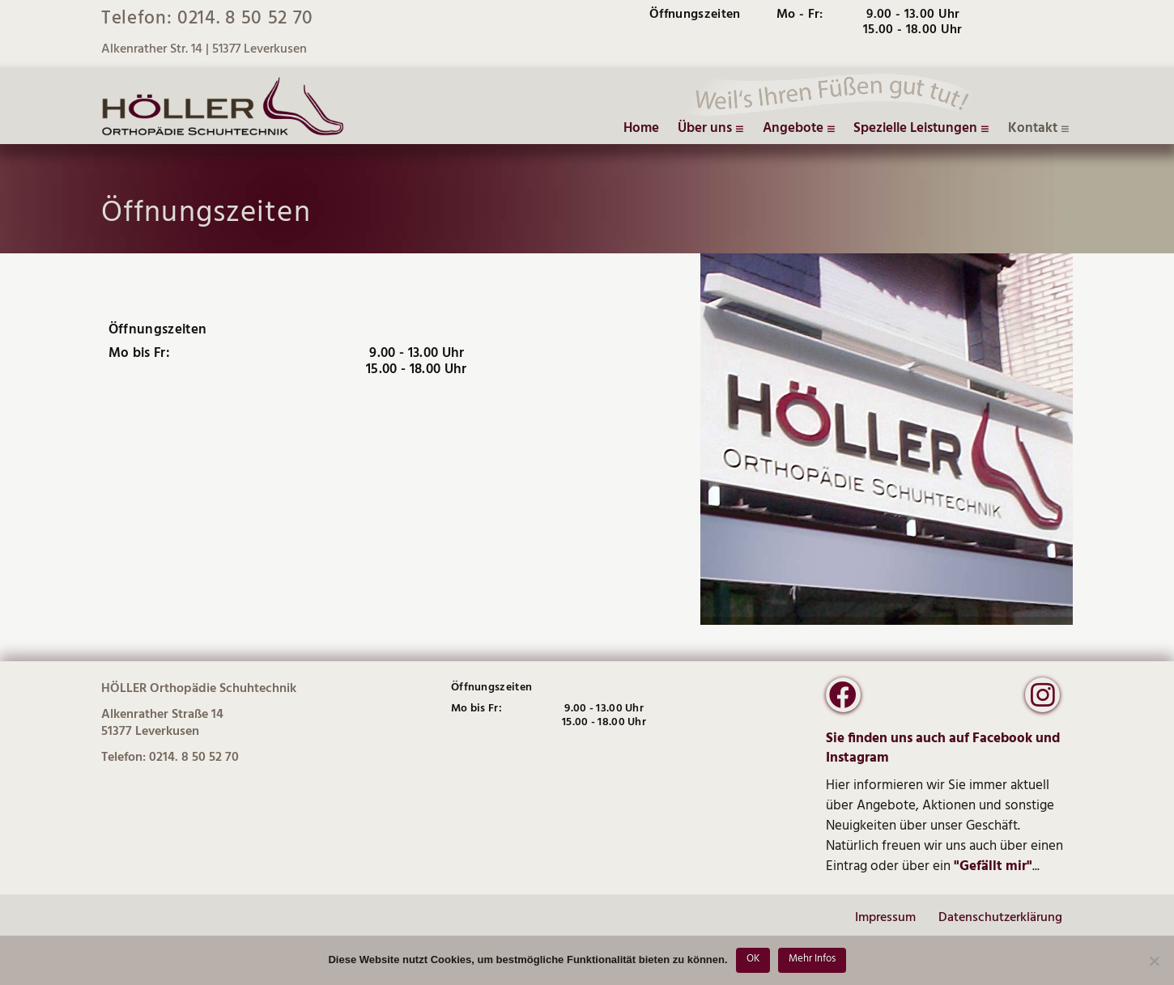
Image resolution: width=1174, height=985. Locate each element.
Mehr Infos (812, 958)
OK (753, 958)
